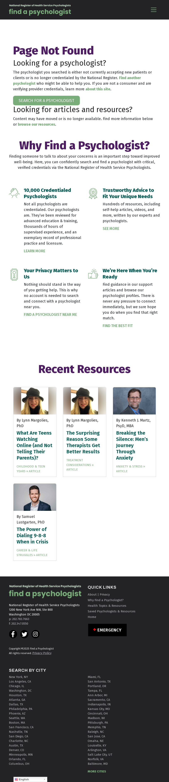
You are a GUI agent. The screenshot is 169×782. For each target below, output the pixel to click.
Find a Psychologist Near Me (50, 314)
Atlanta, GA (17, 700)
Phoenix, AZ (17, 713)
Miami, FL (94, 677)
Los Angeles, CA (20, 681)
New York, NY (18, 677)
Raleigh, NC (96, 732)
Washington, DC (20, 691)
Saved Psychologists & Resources (111, 611)
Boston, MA (17, 722)
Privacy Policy (41, 653)
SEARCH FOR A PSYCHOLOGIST (46, 100)
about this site (97, 89)
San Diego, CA (18, 736)
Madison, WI (96, 718)
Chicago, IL (16, 686)
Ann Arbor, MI (97, 695)
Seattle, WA (17, 718)
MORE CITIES (97, 771)
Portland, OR (97, 686)
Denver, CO (16, 750)
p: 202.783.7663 (19, 619)
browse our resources (36, 124)
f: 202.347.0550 (18, 623)
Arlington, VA (97, 750)
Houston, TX (18, 695)
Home (92, 617)
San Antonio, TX (99, 681)
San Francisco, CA (21, 727)
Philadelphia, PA (20, 709)
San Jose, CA (96, 736)
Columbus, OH (19, 764)
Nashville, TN (18, 732)
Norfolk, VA (96, 759)
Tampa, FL (95, 691)
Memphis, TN (97, 727)
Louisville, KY (97, 745)
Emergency (109, 630)
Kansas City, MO (99, 709)
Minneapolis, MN (21, 754)
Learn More (34, 251)
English (22, 779)
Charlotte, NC (18, 741)
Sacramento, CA (99, 700)
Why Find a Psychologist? (106, 600)
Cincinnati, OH (98, 713)
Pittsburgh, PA (98, 722)
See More (111, 228)
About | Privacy (99, 594)
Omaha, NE (96, 741)
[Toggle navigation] (153, 9)
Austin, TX (16, 745)
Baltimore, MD (98, 764)
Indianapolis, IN (99, 704)
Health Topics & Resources (107, 606)
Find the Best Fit (118, 326)
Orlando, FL (17, 759)
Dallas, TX (16, 704)
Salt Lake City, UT (100, 754)
